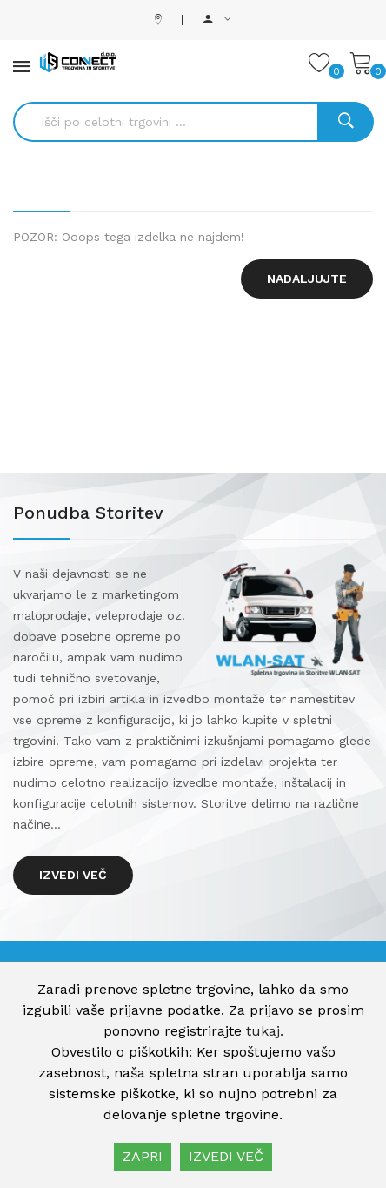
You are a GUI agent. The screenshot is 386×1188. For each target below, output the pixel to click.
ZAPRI (143, 1156)
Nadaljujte (307, 278)
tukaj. (264, 1031)
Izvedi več (73, 875)
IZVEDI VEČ (226, 1156)
